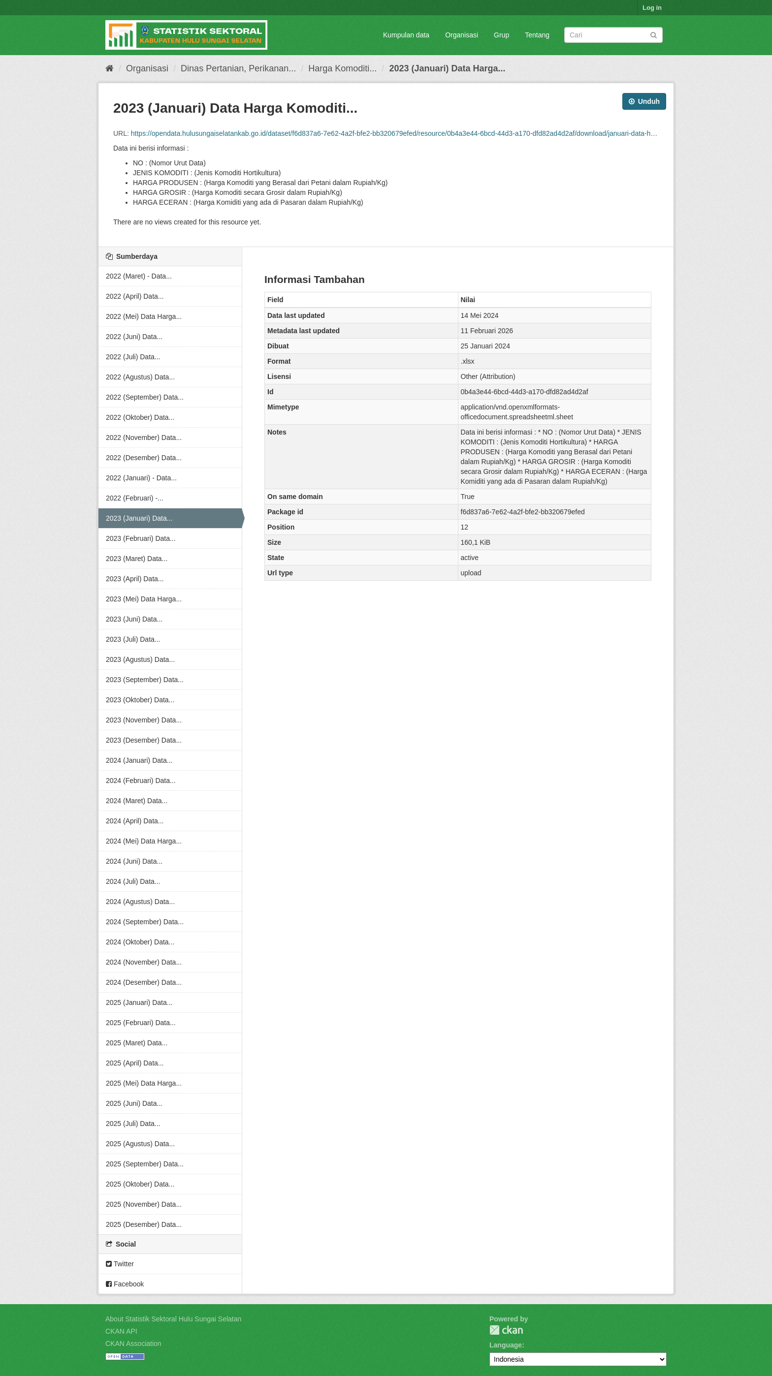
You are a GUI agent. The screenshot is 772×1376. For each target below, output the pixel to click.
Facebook (125, 1284)
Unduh (644, 101)
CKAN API (121, 1331)
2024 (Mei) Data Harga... (144, 841)
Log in (652, 7)
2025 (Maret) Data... (136, 1043)
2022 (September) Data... (145, 397)
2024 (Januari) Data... (139, 760)
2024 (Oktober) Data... (140, 942)
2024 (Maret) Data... (136, 801)
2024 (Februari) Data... (141, 780)
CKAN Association (133, 1343)
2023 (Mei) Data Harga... (144, 599)
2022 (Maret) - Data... (139, 276)
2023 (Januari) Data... (139, 518)
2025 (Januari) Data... (139, 1002)
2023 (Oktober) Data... (140, 700)
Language (505, 1345)
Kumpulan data (406, 35)
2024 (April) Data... (135, 821)
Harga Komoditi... (342, 68)
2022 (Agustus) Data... (140, 377)
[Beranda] (109, 68)
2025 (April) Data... (135, 1063)
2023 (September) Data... (145, 680)
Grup (501, 35)
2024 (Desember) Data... (144, 982)
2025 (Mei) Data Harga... (144, 1083)
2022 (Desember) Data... (144, 458)
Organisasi (461, 35)
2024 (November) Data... (144, 962)
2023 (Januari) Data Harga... (447, 68)
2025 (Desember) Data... (144, 1224)
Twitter (120, 1264)
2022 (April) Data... (135, 296)
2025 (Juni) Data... (134, 1103)
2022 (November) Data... (144, 437)
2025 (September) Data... (145, 1164)
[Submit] (653, 34)
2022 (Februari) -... (134, 498)
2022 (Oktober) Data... (140, 417)
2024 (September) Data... (145, 922)
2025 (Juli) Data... (133, 1123)
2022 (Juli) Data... (133, 357)
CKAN (506, 1330)
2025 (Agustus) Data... (140, 1144)
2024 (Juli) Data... (133, 881)
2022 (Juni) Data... (134, 337)
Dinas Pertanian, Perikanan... (238, 68)
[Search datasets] (613, 35)
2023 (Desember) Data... (144, 740)
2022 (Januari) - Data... (141, 478)
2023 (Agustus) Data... (140, 659)
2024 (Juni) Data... (134, 861)
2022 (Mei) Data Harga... (144, 316)
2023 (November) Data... (144, 720)
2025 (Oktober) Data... (140, 1184)
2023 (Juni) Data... (134, 619)
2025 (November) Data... (144, 1204)
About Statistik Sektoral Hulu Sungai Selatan (173, 1319)
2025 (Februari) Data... (141, 1023)
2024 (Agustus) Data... (140, 902)
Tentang (537, 35)
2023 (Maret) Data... (136, 559)
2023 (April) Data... (135, 579)
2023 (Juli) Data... (133, 639)
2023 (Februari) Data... (141, 538)
